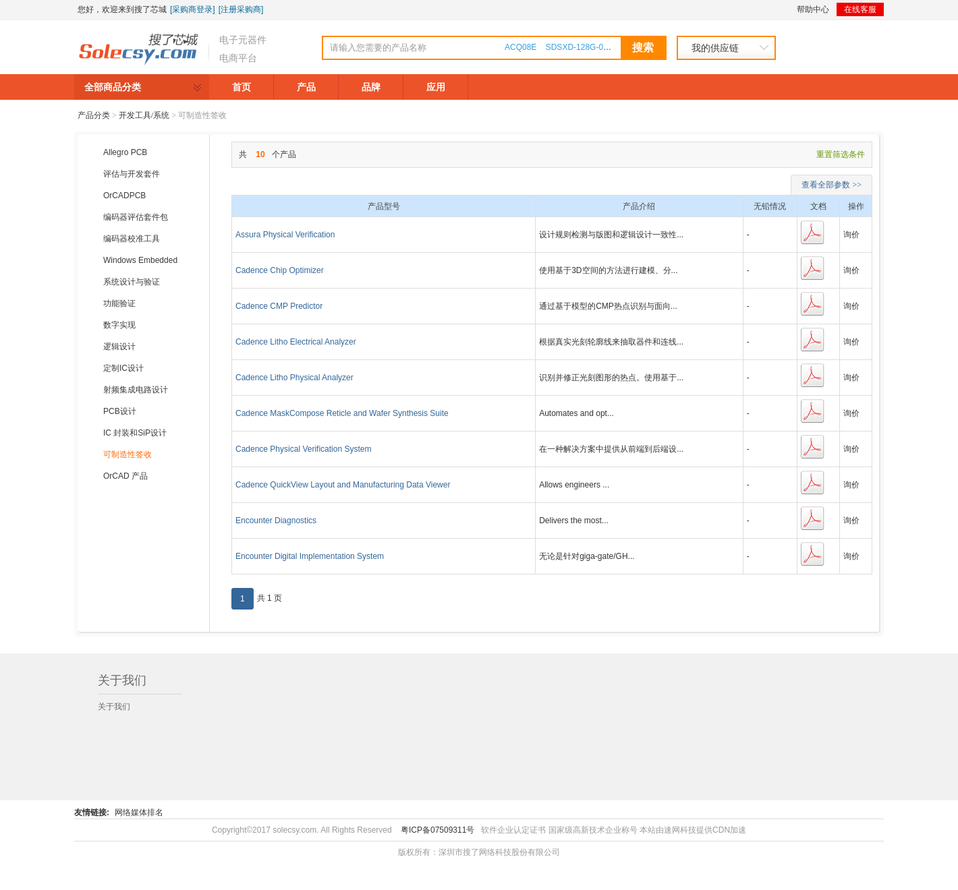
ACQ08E (520, 47)
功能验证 (119, 303)
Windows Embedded (140, 260)
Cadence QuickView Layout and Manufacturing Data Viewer (342, 484)
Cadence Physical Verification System (303, 449)
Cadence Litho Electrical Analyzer (295, 342)
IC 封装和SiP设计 (135, 433)
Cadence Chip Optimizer (279, 270)
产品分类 (94, 115)
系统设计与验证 (131, 282)
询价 (851, 234)
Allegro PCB (125, 152)
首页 (241, 87)
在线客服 (860, 9)
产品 (306, 87)
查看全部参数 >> (831, 184)
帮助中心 (813, 9)
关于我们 (114, 706)
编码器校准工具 (131, 238)
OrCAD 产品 (125, 476)
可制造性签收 (127, 454)
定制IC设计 (123, 368)
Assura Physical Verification (285, 234)
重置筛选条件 (840, 154)
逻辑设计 (119, 346)
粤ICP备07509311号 (437, 830)
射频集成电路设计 (135, 389)
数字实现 (119, 325)
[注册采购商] (241, 9)
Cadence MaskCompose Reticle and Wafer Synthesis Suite (342, 413)
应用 (435, 87)
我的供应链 (715, 47)
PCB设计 (119, 411)
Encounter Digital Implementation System (309, 556)
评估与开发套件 (131, 174)
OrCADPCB (124, 195)
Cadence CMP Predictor (278, 306)
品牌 (371, 87)
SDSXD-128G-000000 (586, 47)
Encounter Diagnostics (275, 520)
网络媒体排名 (139, 812)
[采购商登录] (192, 9)
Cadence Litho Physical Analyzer (294, 377)
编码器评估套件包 (135, 217)
